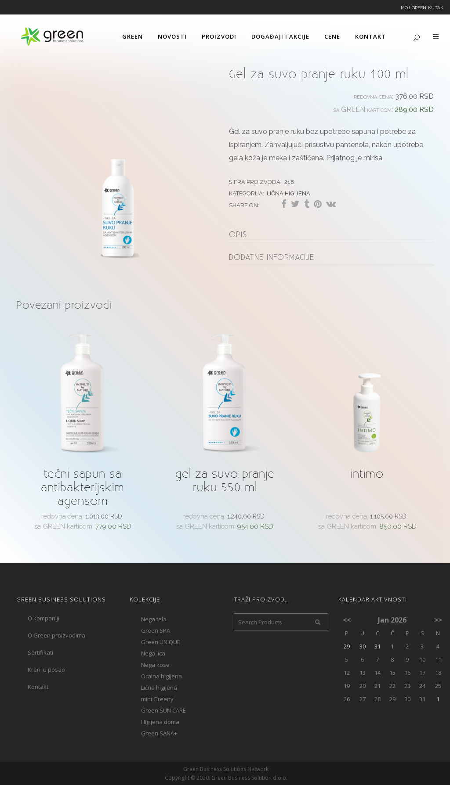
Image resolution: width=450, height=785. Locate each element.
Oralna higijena (161, 676)
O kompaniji (43, 618)
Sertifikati (40, 652)
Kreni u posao (46, 669)
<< (347, 620)
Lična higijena (288, 192)
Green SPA (155, 630)
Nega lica (153, 653)
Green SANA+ (159, 733)
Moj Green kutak (422, 7)
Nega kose (155, 665)
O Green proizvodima (56, 635)
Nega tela (154, 619)
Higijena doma (160, 722)
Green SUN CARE (163, 710)
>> (438, 620)
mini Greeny (157, 699)
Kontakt (38, 687)
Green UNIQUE (160, 642)
